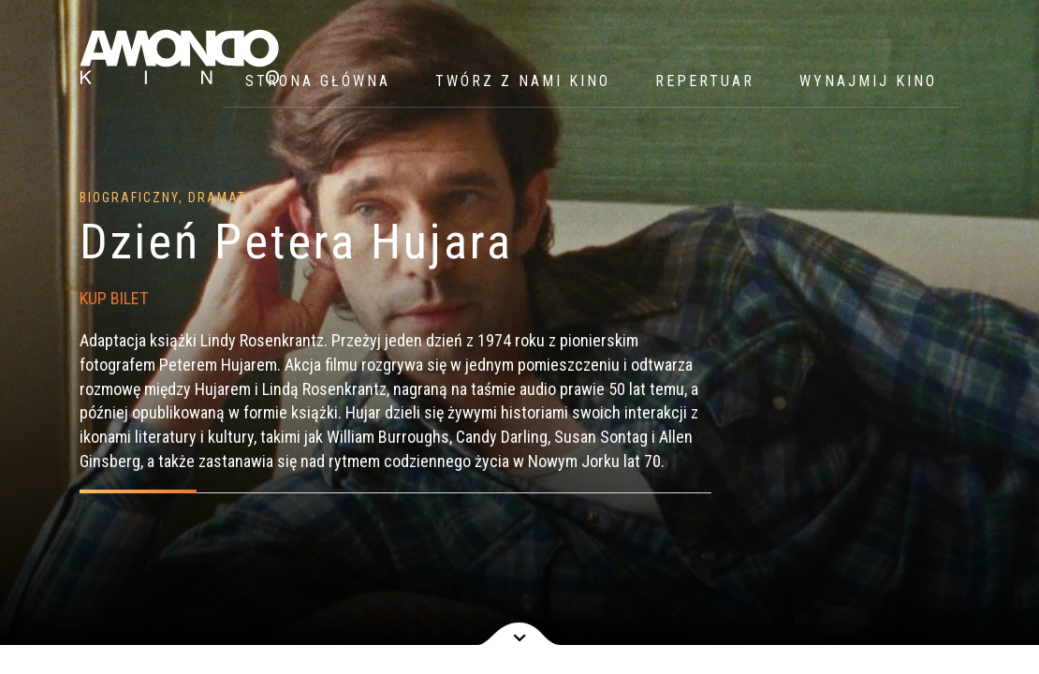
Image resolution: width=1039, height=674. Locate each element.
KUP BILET (114, 298)
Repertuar (704, 81)
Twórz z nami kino (522, 81)
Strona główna (317, 81)
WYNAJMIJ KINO (868, 81)
